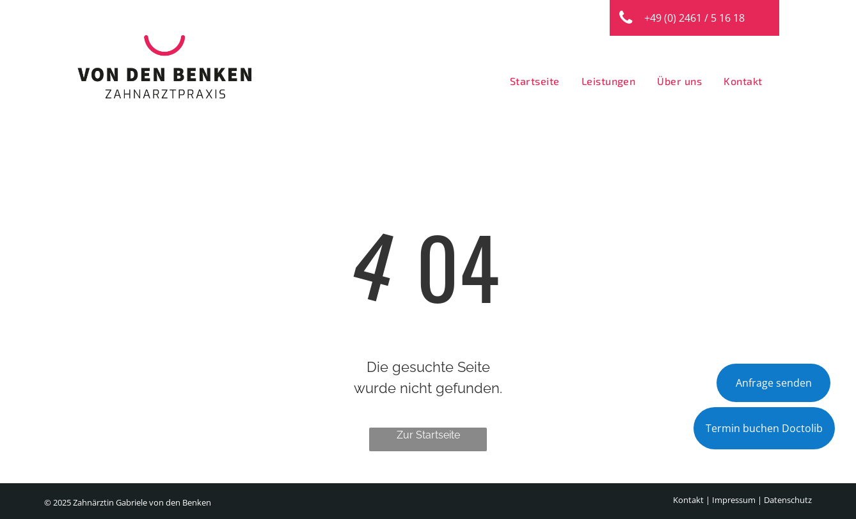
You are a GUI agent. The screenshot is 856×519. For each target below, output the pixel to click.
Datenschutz (788, 500)
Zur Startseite (428, 435)
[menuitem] (531, 81)
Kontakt (688, 500)
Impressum (734, 500)
